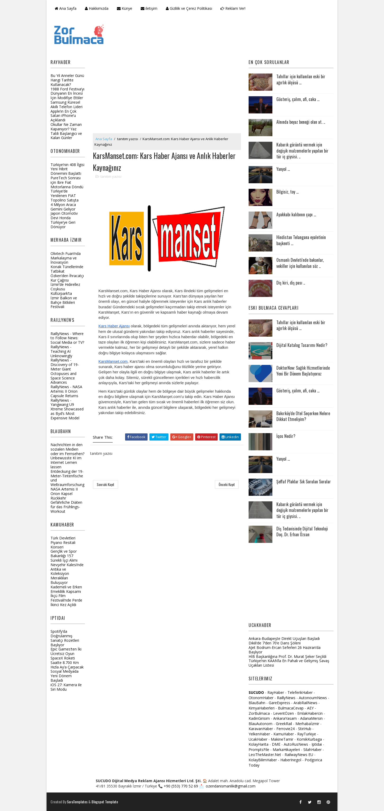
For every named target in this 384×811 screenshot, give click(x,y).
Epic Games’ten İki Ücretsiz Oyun (66, 651)
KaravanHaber (261, 728)
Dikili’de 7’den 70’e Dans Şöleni (275, 642)
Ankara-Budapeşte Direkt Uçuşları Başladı (284, 638)
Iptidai (317, 744)
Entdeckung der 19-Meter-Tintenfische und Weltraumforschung (67, 478)
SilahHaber (312, 749)
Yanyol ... (283, 169)
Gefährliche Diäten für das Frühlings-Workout (66, 507)
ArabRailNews (305, 702)
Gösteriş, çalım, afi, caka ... (297, 99)
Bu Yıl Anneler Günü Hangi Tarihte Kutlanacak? (67, 80)
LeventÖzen (283, 713)
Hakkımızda (96, 8)
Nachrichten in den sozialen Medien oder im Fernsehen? (67, 449)
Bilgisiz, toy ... (287, 192)
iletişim (149, 8)
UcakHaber (258, 739)
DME (276, 744)
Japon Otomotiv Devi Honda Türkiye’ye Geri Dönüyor (64, 220)
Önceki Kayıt (227, 484)
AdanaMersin (311, 718)
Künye (124, 8)
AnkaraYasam (285, 718)
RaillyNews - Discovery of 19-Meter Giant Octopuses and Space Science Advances (65, 371)
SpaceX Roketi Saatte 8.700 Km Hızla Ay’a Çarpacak (67, 663)
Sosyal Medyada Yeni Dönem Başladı (65, 676)
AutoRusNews (296, 744)
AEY (310, 708)
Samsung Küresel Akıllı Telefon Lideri (67, 104)
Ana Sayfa (65, 8)
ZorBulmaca (259, 713)
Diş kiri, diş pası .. (290, 283)
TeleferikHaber (300, 692)
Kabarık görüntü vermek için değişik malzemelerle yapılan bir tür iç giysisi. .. (302, 150)
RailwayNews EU (299, 754)
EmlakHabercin (310, 713)
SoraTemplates (77, 801)
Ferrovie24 (285, 728)
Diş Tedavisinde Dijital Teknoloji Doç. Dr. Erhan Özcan (302, 531)
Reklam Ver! (233, 8)
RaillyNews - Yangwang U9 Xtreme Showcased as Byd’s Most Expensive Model (67, 409)
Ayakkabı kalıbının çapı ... (296, 214)
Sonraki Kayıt (105, 484)
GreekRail (284, 723)
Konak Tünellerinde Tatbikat (67, 269)
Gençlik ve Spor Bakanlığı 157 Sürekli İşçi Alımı (64, 556)
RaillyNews (286, 697)
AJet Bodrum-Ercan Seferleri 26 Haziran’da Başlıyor (285, 649)
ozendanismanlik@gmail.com (230, 786)
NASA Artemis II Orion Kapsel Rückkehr (64, 494)
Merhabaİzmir (307, 723)
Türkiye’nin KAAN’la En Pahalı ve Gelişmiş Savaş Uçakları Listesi (289, 663)
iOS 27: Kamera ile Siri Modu (66, 687)
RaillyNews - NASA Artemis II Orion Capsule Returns (66, 391)
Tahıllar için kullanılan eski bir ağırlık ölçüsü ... (300, 79)
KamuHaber (283, 733)
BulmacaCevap (291, 708)
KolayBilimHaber (263, 759)
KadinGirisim (259, 718)
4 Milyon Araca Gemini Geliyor (63, 207)
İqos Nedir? (285, 436)
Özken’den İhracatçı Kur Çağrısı (67, 278)
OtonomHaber (261, 697)
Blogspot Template (105, 801)
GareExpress (279, 702)
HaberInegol (290, 759)
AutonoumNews (313, 697)
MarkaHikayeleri (286, 749)
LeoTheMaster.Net (265, 754)
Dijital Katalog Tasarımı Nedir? (301, 345)
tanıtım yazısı (127, 138)
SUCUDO (256, 692)
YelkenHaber (259, 733)
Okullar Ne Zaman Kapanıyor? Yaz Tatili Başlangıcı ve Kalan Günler (66, 131)
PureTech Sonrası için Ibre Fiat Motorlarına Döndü (67, 182)
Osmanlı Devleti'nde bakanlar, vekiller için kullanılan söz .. (300, 263)
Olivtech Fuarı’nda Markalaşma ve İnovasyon (66, 258)
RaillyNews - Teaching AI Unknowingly (61, 351)
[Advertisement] (167, 94)
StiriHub (304, 728)
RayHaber (275, 692)
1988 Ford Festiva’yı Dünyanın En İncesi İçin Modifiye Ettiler (67, 93)
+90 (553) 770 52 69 (181, 786)
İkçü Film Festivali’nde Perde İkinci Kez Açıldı (66, 600)
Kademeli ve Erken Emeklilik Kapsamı (66, 589)
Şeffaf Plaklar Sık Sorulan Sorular (303, 481)
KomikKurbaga (309, 739)
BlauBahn (257, 702)
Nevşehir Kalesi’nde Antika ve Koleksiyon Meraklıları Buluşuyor (67, 573)
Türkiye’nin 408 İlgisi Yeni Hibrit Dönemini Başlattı (67, 169)
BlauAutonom (260, 723)
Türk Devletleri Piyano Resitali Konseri (63, 542)
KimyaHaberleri (262, 708)
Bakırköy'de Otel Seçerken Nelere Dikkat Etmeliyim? (303, 416)
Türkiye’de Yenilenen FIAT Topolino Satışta (65, 196)
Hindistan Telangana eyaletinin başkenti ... (301, 240)
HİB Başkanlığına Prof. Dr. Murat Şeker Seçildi (287, 656)
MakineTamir (282, 739)
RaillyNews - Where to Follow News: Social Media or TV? (67, 338)
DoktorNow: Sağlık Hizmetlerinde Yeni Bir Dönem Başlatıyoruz (303, 371)
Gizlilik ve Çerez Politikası (189, 8)
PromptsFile (259, 749)
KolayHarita (258, 744)
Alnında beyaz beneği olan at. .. (300, 122)
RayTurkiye (306, 733)
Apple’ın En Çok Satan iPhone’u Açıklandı (63, 116)
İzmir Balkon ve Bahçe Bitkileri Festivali (64, 302)
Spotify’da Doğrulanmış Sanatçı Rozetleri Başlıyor (65, 638)
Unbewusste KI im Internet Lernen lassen (66, 462)
